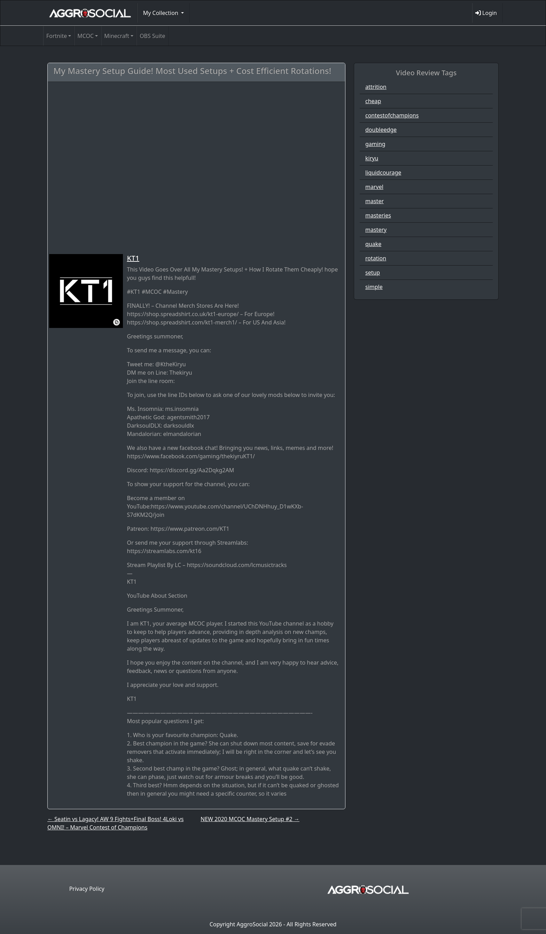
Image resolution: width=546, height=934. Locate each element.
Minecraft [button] (116, 36)
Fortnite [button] (56, 36)
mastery (376, 230)
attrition (376, 87)
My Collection (161, 13)
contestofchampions (392, 115)
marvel (374, 187)
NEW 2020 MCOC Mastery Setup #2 (250, 819)
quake (373, 244)
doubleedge (381, 129)
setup (372, 272)
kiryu (371, 158)
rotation (375, 258)
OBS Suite (152, 36)
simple (374, 287)
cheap (373, 101)
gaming (375, 144)
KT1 (133, 258)
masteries (378, 215)
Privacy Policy (86, 889)
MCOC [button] (85, 36)
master (374, 201)
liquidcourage (383, 172)
